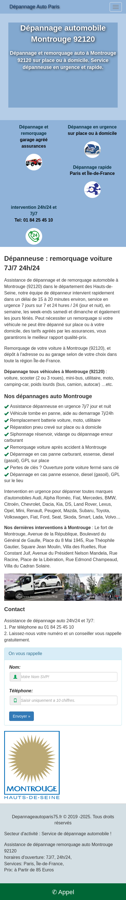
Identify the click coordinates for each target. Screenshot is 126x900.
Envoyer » (21, 716)
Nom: (15, 667)
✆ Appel (63, 892)
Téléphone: (21, 690)
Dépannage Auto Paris (34, 6)
